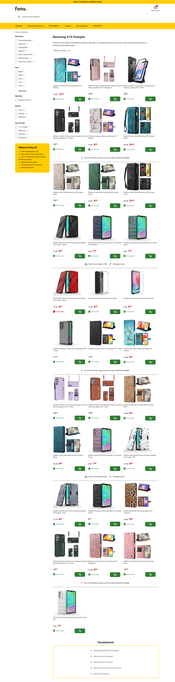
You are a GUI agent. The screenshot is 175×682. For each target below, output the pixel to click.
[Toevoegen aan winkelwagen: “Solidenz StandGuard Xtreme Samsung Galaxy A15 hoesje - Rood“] (80, 311)
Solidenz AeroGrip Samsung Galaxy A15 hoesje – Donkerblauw (105, 243)
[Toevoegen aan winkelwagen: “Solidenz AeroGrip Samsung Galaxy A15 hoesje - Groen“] (150, 256)
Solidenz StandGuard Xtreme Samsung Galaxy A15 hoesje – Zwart (69, 243)
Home (17, 32)
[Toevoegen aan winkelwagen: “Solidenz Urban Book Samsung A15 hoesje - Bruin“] (150, 418)
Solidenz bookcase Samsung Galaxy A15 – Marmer (103, 137)
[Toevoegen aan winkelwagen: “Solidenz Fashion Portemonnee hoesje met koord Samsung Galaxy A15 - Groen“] (80, 574)
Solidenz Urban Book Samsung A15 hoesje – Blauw (68, 456)
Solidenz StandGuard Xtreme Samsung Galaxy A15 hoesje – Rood (69, 299)
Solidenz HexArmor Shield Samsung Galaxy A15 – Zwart (69, 349)
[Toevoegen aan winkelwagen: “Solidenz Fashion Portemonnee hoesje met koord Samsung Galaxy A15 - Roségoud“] (115, 99)
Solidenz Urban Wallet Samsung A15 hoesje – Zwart (139, 193)
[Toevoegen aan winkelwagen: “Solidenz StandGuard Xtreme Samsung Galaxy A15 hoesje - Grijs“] (80, 524)
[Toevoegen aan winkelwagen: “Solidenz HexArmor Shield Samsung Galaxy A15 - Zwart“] (80, 362)
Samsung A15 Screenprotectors (107, 668)
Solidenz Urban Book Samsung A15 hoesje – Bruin (139, 406)
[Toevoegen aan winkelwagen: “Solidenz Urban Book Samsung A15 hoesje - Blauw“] (80, 468)
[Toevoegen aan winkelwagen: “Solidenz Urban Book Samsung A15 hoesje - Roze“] (150, 574)
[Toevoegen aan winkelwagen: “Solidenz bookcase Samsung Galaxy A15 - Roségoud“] (115, 574)
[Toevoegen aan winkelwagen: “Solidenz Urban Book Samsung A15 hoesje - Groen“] (115, 205)
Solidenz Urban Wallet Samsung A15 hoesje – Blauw (139, 137)
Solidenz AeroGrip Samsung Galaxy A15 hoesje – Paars (105, 456)
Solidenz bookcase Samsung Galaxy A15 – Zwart (105, 348)
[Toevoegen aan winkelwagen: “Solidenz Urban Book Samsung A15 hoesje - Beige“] (80, 205)
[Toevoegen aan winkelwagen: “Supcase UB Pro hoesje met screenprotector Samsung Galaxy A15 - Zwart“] (150, 99)
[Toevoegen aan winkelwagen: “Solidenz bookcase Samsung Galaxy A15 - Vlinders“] (150, 362)
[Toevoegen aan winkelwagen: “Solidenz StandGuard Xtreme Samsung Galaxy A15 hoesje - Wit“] (150, 468)
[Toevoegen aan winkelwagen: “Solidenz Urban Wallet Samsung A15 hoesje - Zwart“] (150, 205)
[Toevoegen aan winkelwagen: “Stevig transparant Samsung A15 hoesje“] (115, 311)
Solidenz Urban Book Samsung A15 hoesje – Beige (68, 193)
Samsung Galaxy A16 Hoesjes (106, 650)
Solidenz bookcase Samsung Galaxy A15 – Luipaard (138, 512)
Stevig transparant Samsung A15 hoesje (102, 298)
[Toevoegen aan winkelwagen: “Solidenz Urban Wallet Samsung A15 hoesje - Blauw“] (150, 149)
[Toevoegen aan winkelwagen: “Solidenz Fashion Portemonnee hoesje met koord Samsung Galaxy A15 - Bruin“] (115, 418)
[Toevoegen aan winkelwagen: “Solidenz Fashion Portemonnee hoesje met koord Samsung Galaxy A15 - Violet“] (80, 418)
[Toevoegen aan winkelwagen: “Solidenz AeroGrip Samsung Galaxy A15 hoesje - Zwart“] (115, 524)
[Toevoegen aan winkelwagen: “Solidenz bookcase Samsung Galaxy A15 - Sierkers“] (80, 99)
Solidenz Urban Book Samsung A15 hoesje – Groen (103, 193)
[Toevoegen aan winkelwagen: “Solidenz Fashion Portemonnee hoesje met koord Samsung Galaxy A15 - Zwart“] (80, 149)
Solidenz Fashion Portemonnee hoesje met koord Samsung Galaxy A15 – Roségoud (105, 86)
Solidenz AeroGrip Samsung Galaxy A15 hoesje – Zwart (105, 512)
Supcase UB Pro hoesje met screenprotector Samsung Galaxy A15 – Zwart (139, 86)
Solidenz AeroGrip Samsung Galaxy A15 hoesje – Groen (141, 243)
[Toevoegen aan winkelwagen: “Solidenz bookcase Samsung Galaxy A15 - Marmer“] (115, 149)
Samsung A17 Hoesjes (103, 662)
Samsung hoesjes (101, 674)
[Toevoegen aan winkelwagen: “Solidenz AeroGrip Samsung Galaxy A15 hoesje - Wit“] (80, 630)
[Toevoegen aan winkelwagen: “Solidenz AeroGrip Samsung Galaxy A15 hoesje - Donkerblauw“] (115, 256)
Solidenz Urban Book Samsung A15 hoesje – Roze (139, 562)
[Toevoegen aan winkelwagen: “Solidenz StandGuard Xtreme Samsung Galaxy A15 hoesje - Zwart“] (80, 256)
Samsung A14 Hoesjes (103, 656)
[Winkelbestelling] (62, 51)
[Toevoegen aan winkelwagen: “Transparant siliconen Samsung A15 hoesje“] (150, 311)
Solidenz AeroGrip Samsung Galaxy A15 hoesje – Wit (70, 618)
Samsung (24, 32)
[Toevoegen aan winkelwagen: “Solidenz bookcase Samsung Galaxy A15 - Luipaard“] (150, 524)
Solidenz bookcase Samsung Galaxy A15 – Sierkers (68, 86)
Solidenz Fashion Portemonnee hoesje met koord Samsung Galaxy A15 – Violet (70, 406)
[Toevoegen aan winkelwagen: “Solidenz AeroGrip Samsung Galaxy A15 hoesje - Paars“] (115, 468)
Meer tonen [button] (22, 91)
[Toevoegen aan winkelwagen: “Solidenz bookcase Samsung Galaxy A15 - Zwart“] (115, 362)
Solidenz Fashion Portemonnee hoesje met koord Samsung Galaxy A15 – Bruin (105, 406)
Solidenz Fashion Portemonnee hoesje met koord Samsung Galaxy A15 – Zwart (70, 137)
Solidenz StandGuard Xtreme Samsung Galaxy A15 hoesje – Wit (140, 456)
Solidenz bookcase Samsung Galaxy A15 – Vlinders (138, 349)
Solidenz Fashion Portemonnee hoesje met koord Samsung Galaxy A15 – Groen (70, 562)
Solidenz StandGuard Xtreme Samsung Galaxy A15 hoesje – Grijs (69, 512)
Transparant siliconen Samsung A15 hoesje (139, 298)
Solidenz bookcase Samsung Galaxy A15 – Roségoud (103, 562)
